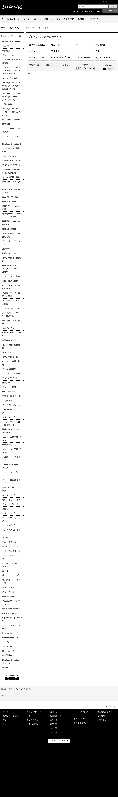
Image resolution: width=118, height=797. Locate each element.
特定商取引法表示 (104, 712)
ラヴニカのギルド (10, 392)
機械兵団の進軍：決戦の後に (11, 223)
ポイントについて (81, 719)
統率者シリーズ (9, 596)
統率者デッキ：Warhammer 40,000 (11, 215)
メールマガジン (56, 732)
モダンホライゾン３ (11, 165)
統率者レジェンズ (10, 340)
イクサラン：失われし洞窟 (11, 191)
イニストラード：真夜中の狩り (11, 294)
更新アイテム (32, 720)
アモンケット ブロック (11, 411)
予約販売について (81, 723)
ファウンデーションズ (11, 137)
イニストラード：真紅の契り (11, 287)
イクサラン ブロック (11, 405)
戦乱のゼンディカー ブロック (11, 430)
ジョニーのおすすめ (11, 55)
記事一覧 (54, 720)
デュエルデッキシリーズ (11, 602)
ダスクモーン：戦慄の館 (11, 150)
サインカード (8, 646)
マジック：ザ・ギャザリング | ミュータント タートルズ (11, 70)
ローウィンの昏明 (10, 78)
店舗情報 (54, 724)
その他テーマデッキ (11, 609)
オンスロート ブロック (11, 519)
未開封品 (6, 51)
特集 (28, 716)
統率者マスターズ (10, 201)
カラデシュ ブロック (11, 417)
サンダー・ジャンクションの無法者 (11, 171)
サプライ (6, 668)
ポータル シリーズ (10, 575)
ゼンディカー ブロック (11, 473)
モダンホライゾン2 (10, 308)
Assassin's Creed (11, 161)
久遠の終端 (7, 104)
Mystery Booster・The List (11, 661)
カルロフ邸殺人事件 (11, 177)
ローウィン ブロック (11, 495)
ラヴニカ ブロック (10, 504)
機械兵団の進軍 (9, 229)
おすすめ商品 (32, 724)
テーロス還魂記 (9, 369)
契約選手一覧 (55, 716)
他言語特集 (7, 655)
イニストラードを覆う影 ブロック (11, 423)
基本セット (7, 571)
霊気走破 (6, 124)
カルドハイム (8, 328)
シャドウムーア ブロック (11, 489)
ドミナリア (7, 401)
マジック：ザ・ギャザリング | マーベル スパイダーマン (11, 96)
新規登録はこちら (92, 11)
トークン (6, 642)
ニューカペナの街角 (11, 276)
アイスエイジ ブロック (11, 557)
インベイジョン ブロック (11, 531)
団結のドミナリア (10, 253)
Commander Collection (12, 334)
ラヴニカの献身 (9, 387)
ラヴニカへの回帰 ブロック (11, 450)
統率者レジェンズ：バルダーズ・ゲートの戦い (11, 268)
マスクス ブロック (10, 537)
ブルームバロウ (9, 156)
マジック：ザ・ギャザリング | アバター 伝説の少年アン (11, 86)
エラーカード (8, 651)
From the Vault (9, 613)
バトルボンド (8, 587)
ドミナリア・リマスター (11, 242)
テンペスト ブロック (11, 546)
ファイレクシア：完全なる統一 (11, 235)
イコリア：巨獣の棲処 (11, 363)
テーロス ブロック (10, 445)
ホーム (6, 712)
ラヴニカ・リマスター (11, 183)
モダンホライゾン (10, 378)
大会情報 (54, 728)
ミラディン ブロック (11, 513)
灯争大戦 (6, 383)
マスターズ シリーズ (11, 396)
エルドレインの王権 (11, 374)
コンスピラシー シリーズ (11, 581)
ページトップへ (111, 707)
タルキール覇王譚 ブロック (11, 438)
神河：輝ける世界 (10, 281)
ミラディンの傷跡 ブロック (11, 466)
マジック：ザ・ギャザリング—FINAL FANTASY (12, 112)
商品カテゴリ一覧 (34, 712)
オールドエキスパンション (11, 564)
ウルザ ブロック (9, 542)
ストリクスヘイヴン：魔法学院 (10, 314)
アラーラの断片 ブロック (11, 481)
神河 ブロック (8, 509)
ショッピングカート (11, 724)
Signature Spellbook (12, 619)
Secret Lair (7, 633)
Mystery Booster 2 (11, 144)
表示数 (31, 65)
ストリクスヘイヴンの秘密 (11, 61)
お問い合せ (102, 720)
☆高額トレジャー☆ (11, 42)
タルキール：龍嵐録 (11, 120)
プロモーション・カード (11, 626)
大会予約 (6, 46)
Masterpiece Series (12, 637)
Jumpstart (7, 352)
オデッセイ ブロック (11, 525)
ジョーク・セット (10, 592)
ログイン (77, 11)
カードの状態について (82, 713)
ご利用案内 (102, 716)
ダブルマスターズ (10, 357)
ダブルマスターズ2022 (12, 259)
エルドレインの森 (10, 197)
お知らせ (54, 712)
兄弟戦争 (6, 249)
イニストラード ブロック (11, 458)
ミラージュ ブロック (11, 551)
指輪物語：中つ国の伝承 (11, 207)
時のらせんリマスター (11, 322)
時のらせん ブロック (11, 500)
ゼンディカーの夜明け (11, 346)
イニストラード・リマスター (11, 130)
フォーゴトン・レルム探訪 (11, 302)
